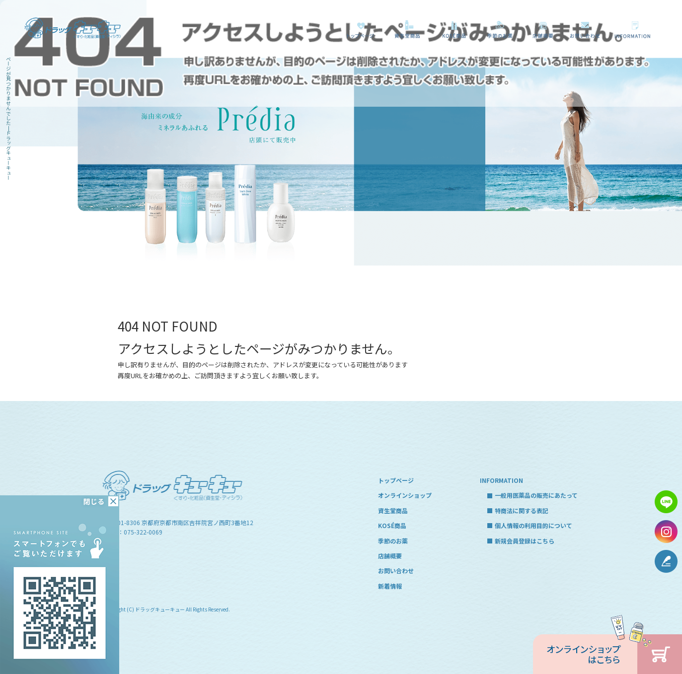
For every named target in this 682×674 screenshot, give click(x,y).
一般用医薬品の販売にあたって (634, 29)
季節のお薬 (499, 29)
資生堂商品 (404, 29)
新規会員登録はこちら (524, 541)
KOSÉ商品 (451, 29)
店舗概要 (542, 29)
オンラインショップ (405, 495)
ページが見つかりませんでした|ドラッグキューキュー (8, 118)
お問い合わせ (585, 29)
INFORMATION (501, 480)
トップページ (360, 29)
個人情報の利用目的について (533, 525)
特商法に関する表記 (521, 510)
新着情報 (390, 586)
